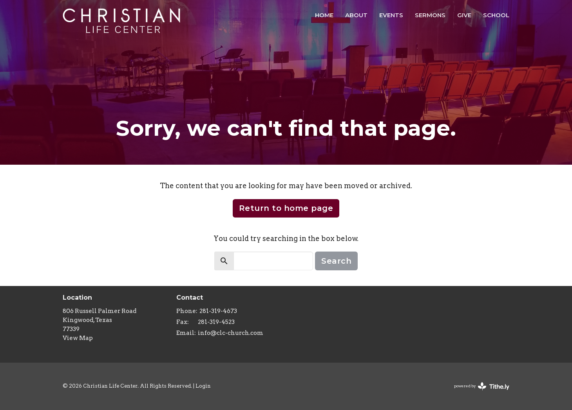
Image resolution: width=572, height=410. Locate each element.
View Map (78, 338)
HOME (324, 15)
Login (203, 386)
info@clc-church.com (230, 332)
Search (336, 261)
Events (391, 15)
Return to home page (286, 208)
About (356, 15)
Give (464, 15)
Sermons (430, 15)
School (496, 15)
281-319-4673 (218, 311)
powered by (481, 386)
